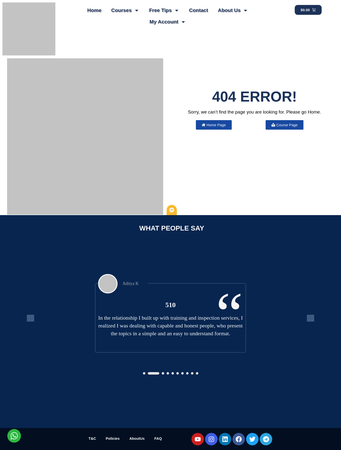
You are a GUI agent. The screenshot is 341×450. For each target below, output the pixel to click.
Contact (198, 10)
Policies (113, 438)
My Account (168, 22)
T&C (92, 438)
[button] (144, 373)
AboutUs (137, 438)
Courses (125, 10)
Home (94, 10)
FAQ (158, 438)
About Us (233, 10)
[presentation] (30, 318)
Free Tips (164, 10)
